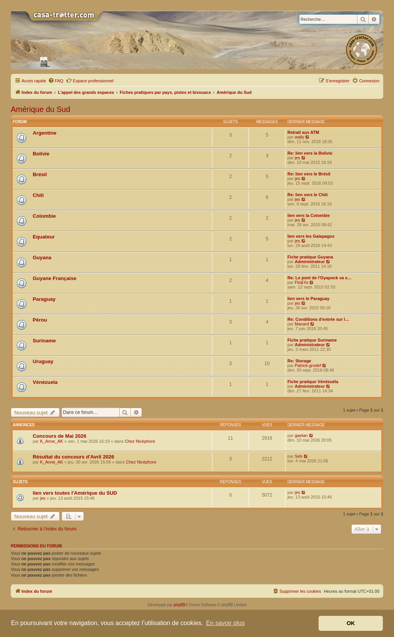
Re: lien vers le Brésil (308, 174)
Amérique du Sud (40, 109)
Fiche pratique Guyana (310, 257)
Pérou (40, 320)
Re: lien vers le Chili (307, 194)
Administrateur (310, 261)
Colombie (44, 216)
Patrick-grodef (308, 365)
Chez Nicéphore (140, 441)
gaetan (301, 435)
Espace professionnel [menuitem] (90, 80)
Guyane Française (55, 278)
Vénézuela (45, 382)
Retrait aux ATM (303, 132)
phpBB (179, 605)
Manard (302, 324)
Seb (298, 456)
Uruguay (43, 361)
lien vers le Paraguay (308, 298)
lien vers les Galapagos (310, 236)
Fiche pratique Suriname (312, 340)
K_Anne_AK (51, 441)
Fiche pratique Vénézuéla (312, 381)
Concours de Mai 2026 (59, 436)
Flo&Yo (301, 282)
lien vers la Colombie (308, 215)
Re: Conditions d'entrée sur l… (318, 319)
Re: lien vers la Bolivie (309, 153)
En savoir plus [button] (225, 623)
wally (299, 137)
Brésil (40, 174)
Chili (38, 195)
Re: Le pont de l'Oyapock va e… (319, 277)
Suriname (44, 341)
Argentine (45, 133)
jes (297, 157)
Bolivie (41, 154)
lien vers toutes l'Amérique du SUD (75, 493)
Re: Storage (299, 361)
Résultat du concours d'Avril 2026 (73, 457)
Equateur (44, 237)
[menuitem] (55, 80)
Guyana (42, 257)
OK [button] (351, 623)
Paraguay (44, 299)
